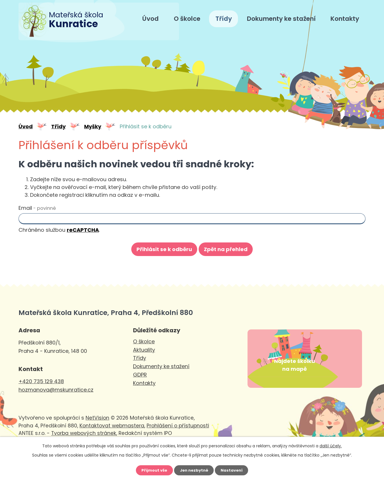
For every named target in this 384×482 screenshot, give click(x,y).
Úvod (150, 18)
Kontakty (345, 18)
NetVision (97, 431)
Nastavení (234, 469)
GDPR (140, 374)
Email (37, 208)
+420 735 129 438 (41, 381)
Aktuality (144, 349)
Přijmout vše (152, 469)
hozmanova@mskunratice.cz (56, 389)
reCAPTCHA (83, 229)
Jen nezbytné (194, 469)
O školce (187, 18)
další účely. (331, 444)
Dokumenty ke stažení (281, 18)
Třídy (223, 18)
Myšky (92, 126)
